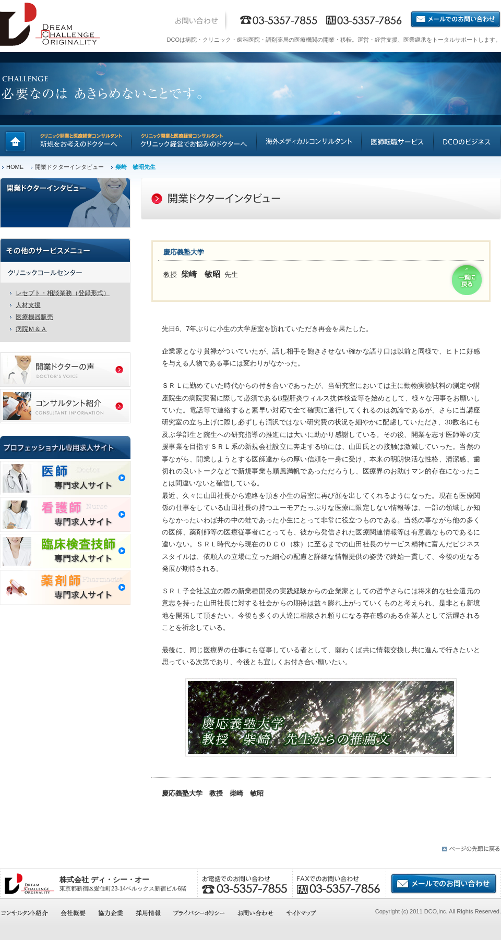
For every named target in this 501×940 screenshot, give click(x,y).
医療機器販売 (34, 317)
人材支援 (28, 305)
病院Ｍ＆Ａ (31, 329)
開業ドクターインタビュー (69, 167)
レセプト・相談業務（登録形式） (63, 293)
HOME (14, 167)
